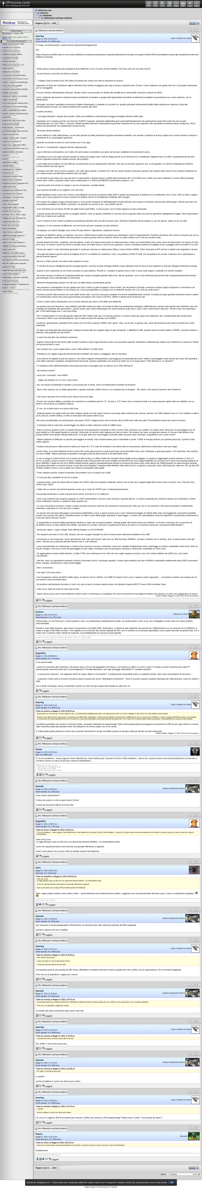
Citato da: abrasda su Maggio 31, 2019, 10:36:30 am (55, 955)
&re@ (4, 37)
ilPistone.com (45, 10)
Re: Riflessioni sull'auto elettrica (52, 606)
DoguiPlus (41, 653)
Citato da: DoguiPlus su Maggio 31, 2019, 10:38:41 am (56, 876)
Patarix (39, 1134)
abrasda (40, 786)
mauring (40, 36)
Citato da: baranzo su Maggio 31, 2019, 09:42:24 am (55, 711)
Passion (44, 13)
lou (10, 39)
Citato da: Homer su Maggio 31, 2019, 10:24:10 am (55, 830)
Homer (39, 749)
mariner (25, 37)
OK (171, 1182)
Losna (9, 37)
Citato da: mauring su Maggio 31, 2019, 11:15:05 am (55, 1069)
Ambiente (47, 15)
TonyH (14, 37)
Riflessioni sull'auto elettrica (58, 18)
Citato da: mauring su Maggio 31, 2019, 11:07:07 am (55, 999)
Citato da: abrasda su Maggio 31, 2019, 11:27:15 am (55, 1106)
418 (54, 23)
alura (38, 867)
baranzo (5, 39)
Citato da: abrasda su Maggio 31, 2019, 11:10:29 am (55, 1036)
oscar (20, 37)
